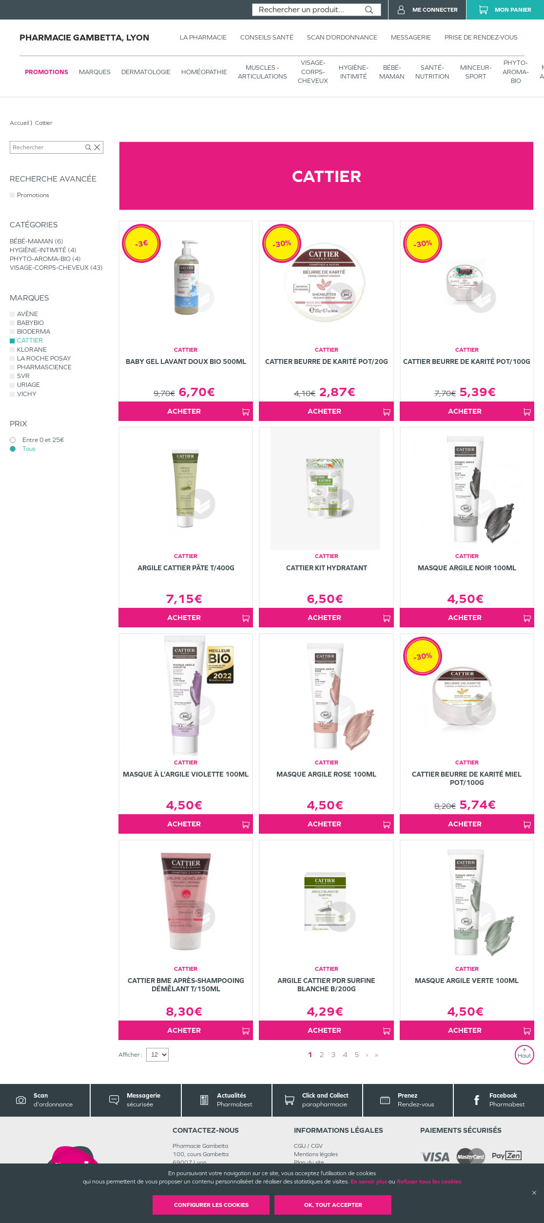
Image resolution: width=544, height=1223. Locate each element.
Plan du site (309, 1162)
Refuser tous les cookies (429, 1181)
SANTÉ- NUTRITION (432, 72)
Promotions (46, 72)
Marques (95, 72)
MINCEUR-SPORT (476, 72)
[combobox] (305, 10)
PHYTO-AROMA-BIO (516, 71)
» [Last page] (376, 1054)
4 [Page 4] (345, 1054)
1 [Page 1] (310, 1054)
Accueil (19, 123)
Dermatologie (146, 72)
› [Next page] (367, 1054)
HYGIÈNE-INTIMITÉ (354, 72)
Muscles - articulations (262, 72)
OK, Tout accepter (333, 1205)
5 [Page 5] (356, 1054)
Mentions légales (316, 1154)
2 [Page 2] (321, 1054)
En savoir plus (368, 1181)
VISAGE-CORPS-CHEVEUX (313, 71)
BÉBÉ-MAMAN (392, 72)
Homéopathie (204, 72)
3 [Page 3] (333, 1054)
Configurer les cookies (211, 1205)
